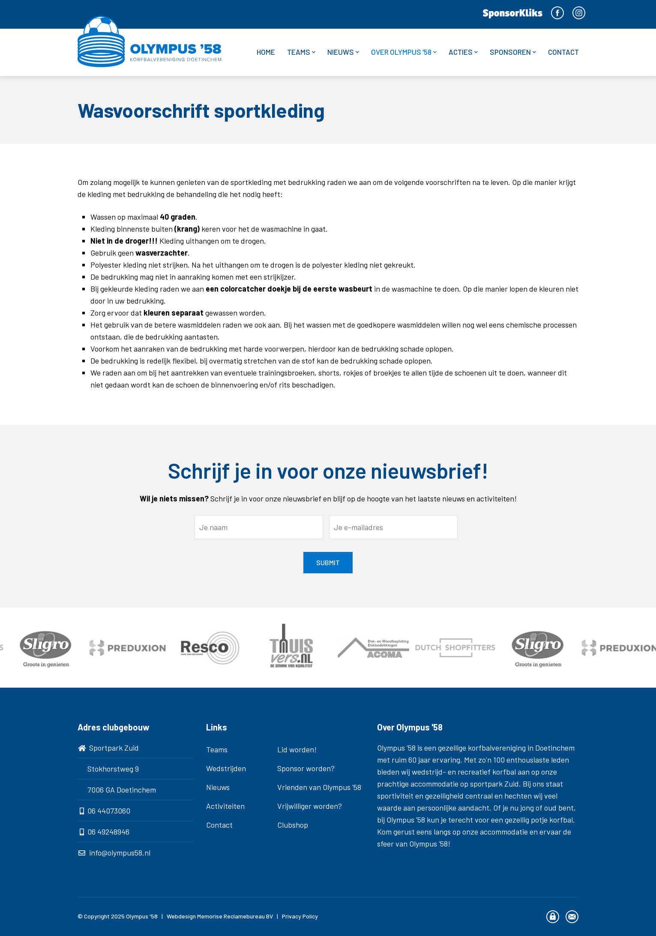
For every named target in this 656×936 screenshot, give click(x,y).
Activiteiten (225, 806)
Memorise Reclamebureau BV (235, 916)
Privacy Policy (300, 916)
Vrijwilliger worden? (309, 806)
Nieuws (343, 52)
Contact (563, 52)
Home (266, 52)
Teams (301, 52)
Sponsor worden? (306, 768)
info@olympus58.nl (119, 852)
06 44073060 (108, 810)
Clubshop (292, 824)
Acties (463, 52)
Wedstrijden (226, 768)
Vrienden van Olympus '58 (319, 787)
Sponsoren (513, 52)
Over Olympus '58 (404, 52)
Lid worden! (297, 749)
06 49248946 (108, 831)
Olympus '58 (142, 916)
